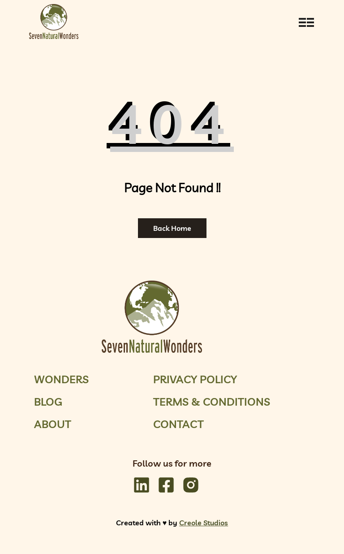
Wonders (61, 379)
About (52, 424)
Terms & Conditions (211, 401)
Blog (48, 401)
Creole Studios (203, 522)
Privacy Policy (195, 379)
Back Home (172, 228)
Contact (178, 424)
